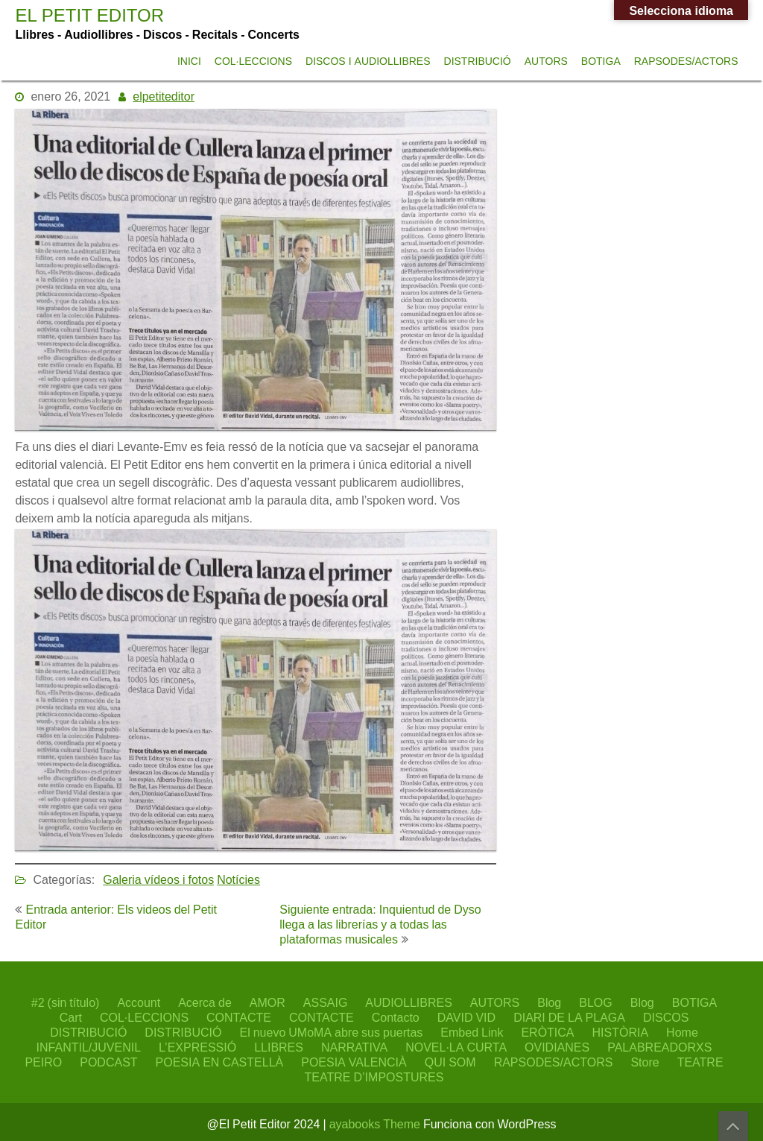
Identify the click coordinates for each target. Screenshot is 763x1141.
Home (682, 1032)
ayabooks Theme (376, 1123)
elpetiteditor (163, 96)
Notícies (238, 879)
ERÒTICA (547, 1032)
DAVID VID (466, 1017)
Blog (549, 1002)
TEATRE (700, 1062)
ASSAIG (325, 1002)
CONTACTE (238, 1017)
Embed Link (471, 1032)
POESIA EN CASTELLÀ (220, 1062)
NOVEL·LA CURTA (456, 1047)
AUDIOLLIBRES (408, 1002)
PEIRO (43, 1062)
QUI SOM (450, 1062)
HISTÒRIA (620, 1032)
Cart (71, 1017)
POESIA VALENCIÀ (354, 1062)
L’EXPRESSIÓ (197, 1047)
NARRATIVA (354, 1047)
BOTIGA (601, 61)
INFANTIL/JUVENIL (89, 1047)
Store (644, 1062)
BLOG (595, 1002)
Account (138, 1002)
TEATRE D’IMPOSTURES (374, 1076)
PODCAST (108, 1062)
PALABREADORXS (659, 1047)
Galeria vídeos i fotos (158, 879)
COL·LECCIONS (253, 61)
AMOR (267, 1002)
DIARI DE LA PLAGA (569, 1017)
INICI (189, 61)
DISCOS (665, 1017)
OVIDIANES (557, 1047)
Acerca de (205, 1002)
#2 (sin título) (65, 1002)
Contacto (396, 1017)
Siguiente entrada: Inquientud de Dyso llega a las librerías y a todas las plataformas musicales (380, 924)
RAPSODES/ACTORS (686, 61)
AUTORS (546, 61)
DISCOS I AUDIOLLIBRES (368, 61)
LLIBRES (278, 1047)
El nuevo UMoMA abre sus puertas (330, 1032)
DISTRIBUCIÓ (477, 61)
